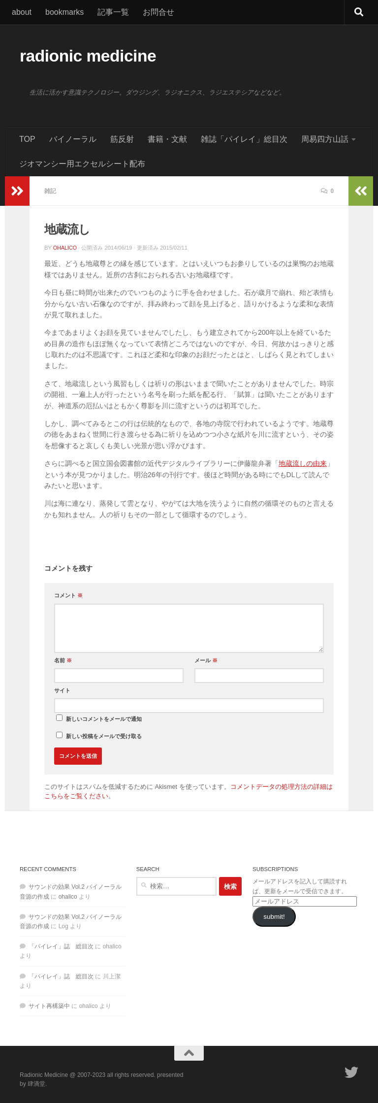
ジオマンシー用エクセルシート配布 (82, 164)
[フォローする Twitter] (351, 1072)
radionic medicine (88, 56)
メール (206, 660)
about (22, 12)
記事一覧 (113, 12)
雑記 (50, 191)
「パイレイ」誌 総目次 (61, 946)
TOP (27, 139)
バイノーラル (72, 139)
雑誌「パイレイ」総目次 (244, 139)
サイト (62, 690)
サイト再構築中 (49, 1006)
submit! (274, 916)
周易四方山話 (324, 139)
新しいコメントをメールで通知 (104, 719)
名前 (63, 660)
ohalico (65, 248)
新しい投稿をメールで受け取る (104, 736)
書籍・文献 (167, 139)
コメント (68, 595)
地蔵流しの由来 (303, 463)
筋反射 (122, 139)
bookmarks (64, 12)
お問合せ (158, 12)
